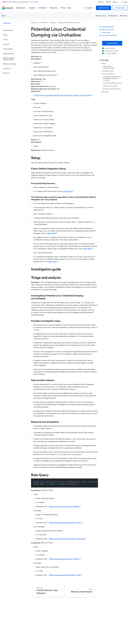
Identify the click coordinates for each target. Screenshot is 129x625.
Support (115, 2)
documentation (66, 191)
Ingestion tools (8, 53)
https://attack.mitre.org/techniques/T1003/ (65, 523)
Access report (33, 2)
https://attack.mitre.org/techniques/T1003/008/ (67, 539)
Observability (8, 49)
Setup (103, 63)
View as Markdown (107, 27)
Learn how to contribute (108, 35)
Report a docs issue (107, 30)
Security (6, 44)
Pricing (63, 8)
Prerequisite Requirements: (43, 183)
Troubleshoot (113, 16)
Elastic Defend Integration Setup (108, 67)
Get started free (112, 43)
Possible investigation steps (112, 83)
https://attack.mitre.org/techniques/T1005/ (65, 575)
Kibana (5, 35)
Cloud (5, 39)
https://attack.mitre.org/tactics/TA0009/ (64, 559)
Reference (123, 16)
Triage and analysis (107, 74)
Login (124, 2)
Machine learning (9, 64)
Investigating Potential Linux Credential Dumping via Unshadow (112, 78)
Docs (69, 8)
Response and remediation (112, 89)
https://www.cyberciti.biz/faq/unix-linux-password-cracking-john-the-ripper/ (63, 95)
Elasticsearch (8, 30)
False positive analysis (110, 86)
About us (101, 2)
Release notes (101, 16)
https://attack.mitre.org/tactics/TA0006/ (64, 506)
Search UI (6, 68)
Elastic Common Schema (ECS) (9, 58)
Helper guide (51, 233)
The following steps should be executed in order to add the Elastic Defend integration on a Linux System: (63, 198)
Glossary (6, 73)
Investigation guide (107, 71)
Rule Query (105, 92)
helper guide (87, 249)
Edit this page (105, 32)
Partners (108, 2)
